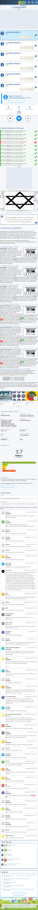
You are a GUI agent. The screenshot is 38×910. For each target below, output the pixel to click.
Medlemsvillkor (20, 906)
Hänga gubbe (11, 844)
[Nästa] (35, 398)
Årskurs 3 (30, 415)
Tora (10, 420)
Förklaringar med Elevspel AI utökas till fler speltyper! (19, 889)
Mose (2, 426)
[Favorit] (10, 118)
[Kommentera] (19, 118)
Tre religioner (29, 401)
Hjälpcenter (26, 905)
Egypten (13, 426)
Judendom (4, 420)
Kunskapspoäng (29, 109)
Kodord (9, 849)
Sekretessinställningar (30, 906)
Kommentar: (4, 502)
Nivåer (19, 109)
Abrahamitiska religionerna (8, 401)
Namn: (2, 495)
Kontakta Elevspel (7, 486)
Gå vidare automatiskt (10, 882)
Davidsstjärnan (5, 422)
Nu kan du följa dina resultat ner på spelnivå (16, 879)
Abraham (11, 424)
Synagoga (4, 424)
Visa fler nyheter (19, 893)
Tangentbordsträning (13, 864)
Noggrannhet (19, 114)
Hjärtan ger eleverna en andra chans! (14, 885)
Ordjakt (9, 854)
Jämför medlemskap (16, 100)
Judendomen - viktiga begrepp (22, 401)
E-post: (2, 498)
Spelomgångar (8, 109)
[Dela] (28, 118)
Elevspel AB (14, 905)
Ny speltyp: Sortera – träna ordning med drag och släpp (20, 875)
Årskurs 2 (23, 415)
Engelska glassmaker (13, 859)
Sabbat (8, 426)
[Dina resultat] (25, 2)
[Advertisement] (19, 19)
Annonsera (20, 905)
